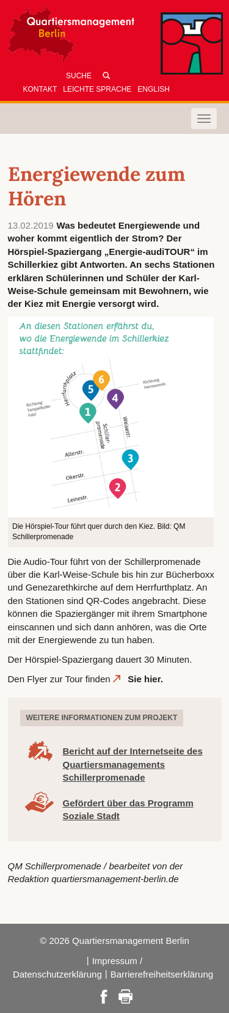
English (153, 89)
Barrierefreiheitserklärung (162, 974)
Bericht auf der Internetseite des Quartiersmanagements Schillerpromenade (133, 764)
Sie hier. (146, 679)
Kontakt (40, 89)
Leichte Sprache (97, 89)
